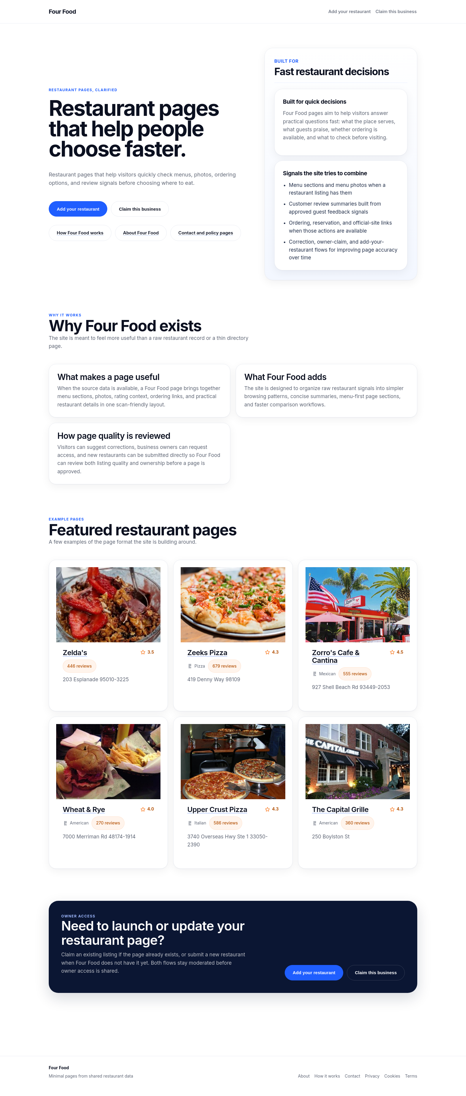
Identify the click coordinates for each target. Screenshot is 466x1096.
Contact (352, 1075)
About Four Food (141, 233)
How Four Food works (80, 233)
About (304, 1075)
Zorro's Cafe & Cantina (336, 656)
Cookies (392, 1075)
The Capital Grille (340, 809)
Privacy (372, 1075)
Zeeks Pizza (207, 652)
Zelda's (75, 652)
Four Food (62, 11)
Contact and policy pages (205, 233)
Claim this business (396, 11)
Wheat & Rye (84, 809)
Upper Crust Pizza (217, 809)
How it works (327, 1075)
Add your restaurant (349, 11)
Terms (411, 1075)
